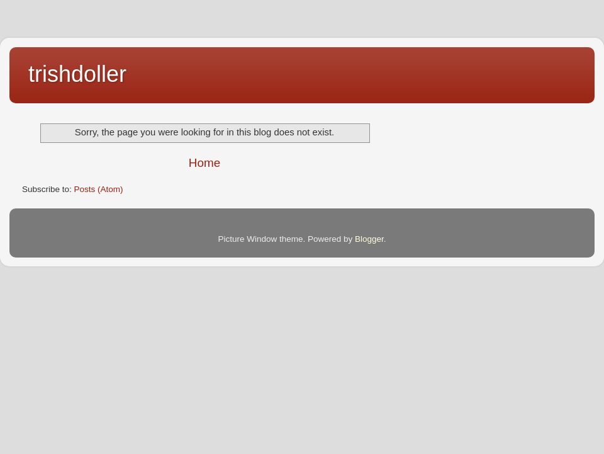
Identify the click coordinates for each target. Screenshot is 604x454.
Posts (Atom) (98, 189)
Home (204, 162)
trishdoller (77, 74)
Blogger (369, 239)
